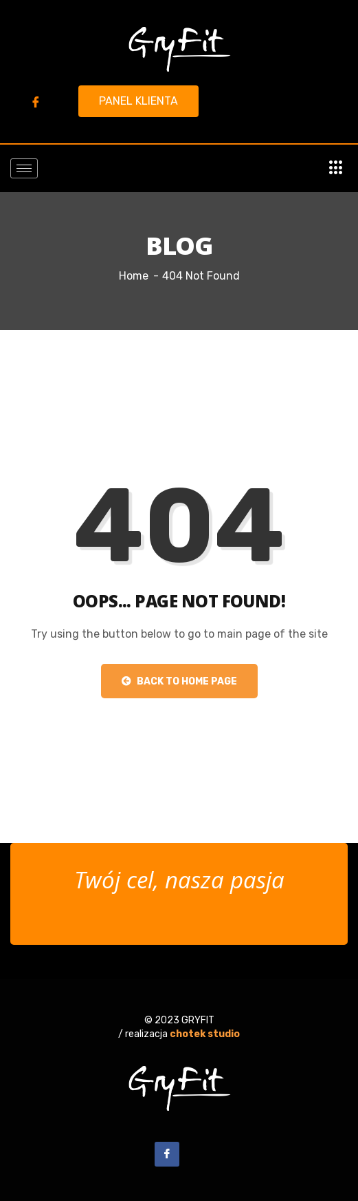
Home (133, 275)
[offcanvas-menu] (336, 168)
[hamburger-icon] (24, 168)
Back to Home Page (179, 681)
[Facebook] (36, 102)
